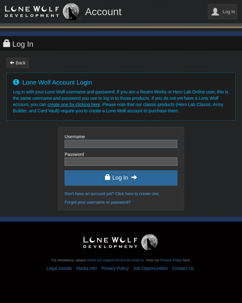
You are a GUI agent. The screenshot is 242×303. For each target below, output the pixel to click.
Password (74, 154)
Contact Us (183, 268)
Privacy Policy (171, 260)
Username (75, 136)
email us (137, 260)
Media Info (86, 268)
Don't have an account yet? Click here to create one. (112, 193)
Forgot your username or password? (98, 202)
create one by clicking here (74, 104)
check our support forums (106, 260)
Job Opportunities (150, 268)
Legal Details (59, 268)
